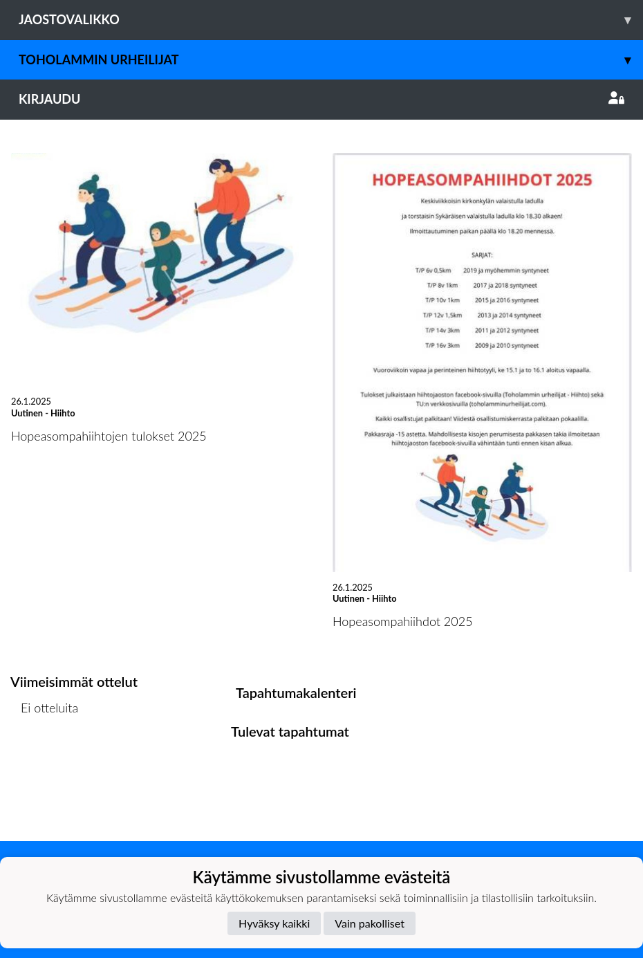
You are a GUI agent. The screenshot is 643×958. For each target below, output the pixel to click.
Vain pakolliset (369, 923)
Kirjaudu (321, 99)
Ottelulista (44, 761)
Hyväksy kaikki (274, 923)
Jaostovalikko (331, 19)
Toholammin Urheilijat (331, 60)
